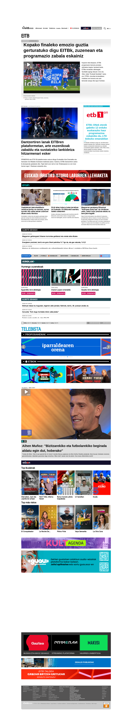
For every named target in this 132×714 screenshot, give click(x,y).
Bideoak (25, 691)
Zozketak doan (74, 691)
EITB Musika (36, 694)
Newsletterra (105, 686)
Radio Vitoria (36, 691)
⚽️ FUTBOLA (43, 255)
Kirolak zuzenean (52, 699)
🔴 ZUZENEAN (104, 256)
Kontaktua (88, 703)
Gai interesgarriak (75, 695)
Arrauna (50, 692)
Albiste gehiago (30, 230)
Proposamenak (35, 334)
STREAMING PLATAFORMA (63, 653)
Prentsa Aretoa (74, 699)
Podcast (34, 699)
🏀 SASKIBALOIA (52, 255)
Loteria (72, 692)
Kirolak (45, 28)
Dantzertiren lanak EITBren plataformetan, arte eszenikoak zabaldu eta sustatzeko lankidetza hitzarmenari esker (47, 147)
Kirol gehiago (52, 694)
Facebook (104, 688)
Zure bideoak (105, 323)
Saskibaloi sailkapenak (54, 697)
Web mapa (94, 703)
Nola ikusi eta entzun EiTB (77, 698)
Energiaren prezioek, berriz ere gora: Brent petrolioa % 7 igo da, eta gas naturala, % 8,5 (54, 242)
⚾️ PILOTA (35, 255)
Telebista (52, 28)
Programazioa (26, 688)
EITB (25, 36)
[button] (109, 277)
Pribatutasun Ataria (45, 703)
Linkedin (104, 695)
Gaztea (34, 692)
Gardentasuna (81, 703)
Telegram (104, 693)
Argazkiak (61, 689)
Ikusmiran (44, 694)
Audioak (61, 691)
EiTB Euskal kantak (37, 696)
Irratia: (35, 686)
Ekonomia (44, 689)
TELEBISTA (31, 329)
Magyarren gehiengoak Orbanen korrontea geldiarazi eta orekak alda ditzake (50, 236)
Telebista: (26, 686)
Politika (43, 691)
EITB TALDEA (96, 28)
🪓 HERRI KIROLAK (85, 255)
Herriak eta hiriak (75, 696)
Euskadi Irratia (36, 688)
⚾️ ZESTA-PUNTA (63, 255)
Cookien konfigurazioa (72, 703)
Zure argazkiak (93, 323)
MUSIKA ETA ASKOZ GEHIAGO (36, 653)
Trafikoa (72, 689)
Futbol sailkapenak (53, 696)
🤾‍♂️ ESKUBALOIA (74, 255)
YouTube (104, 696)
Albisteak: (45, 686)
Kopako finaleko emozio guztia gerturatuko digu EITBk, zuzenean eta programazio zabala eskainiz (63, 50)
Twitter (103, 690)
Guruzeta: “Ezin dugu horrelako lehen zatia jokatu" (40, 312)
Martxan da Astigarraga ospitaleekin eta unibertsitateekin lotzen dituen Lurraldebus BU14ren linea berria (59, 248)
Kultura (43, 692)
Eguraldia (44, 696)
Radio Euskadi (36, 689)
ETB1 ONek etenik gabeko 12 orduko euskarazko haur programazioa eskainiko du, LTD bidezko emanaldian (96, 131)
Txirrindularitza (52, 689)
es (110, 28)
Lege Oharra (54, 703)
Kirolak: (51, 686)
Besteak (64, 28)
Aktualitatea (44, 688)
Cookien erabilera (61, 703)
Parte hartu (73, 693)
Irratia (58, 28)
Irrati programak (36, 697)
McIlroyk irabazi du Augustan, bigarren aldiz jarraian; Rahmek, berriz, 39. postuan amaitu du (55, 306)
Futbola (50, 688)
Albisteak (38, 28)
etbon (32, 361)
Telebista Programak (27, 689)
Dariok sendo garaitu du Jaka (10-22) (35, 318)
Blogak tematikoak (75, 697)
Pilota (50, 691)
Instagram (104, 691)
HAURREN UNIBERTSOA (90, 653)
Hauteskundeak (74, 690)
